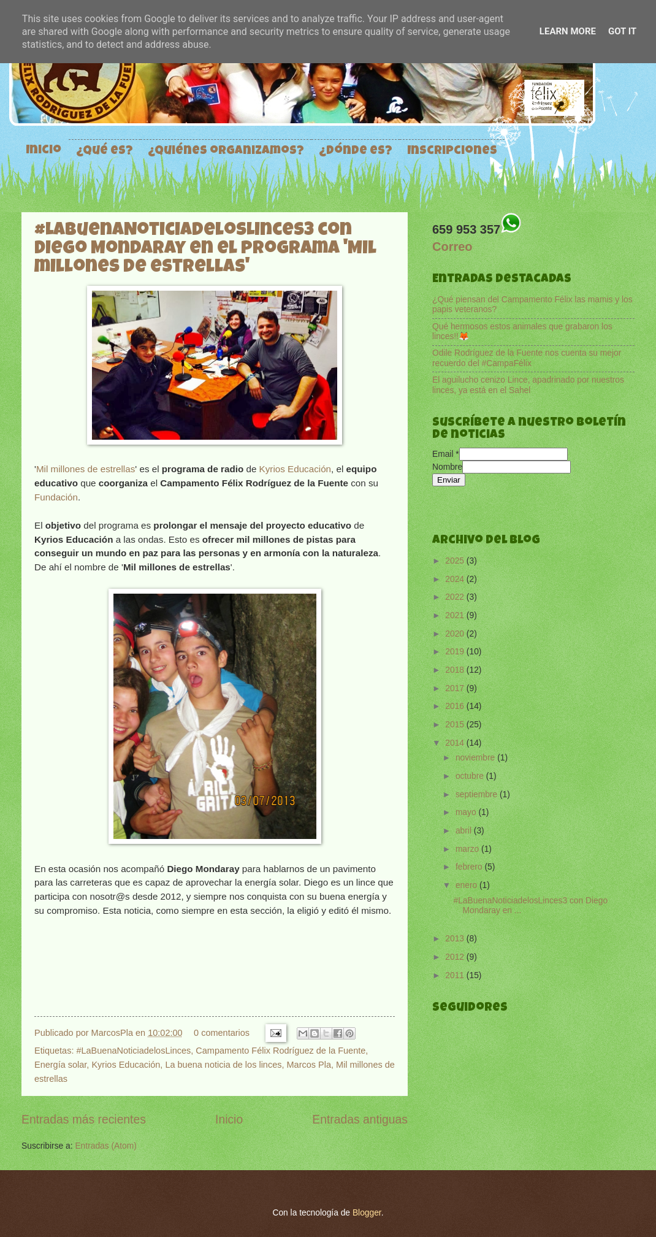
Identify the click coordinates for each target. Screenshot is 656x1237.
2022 (456, 597)
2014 (456, 743)
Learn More (568, 31)
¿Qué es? (104, 151)
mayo (467, 812)
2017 (456, 688)
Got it (622, 31)
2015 (456, 724)
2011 (456, 975)
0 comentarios (222, 1033)
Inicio (43, 151)
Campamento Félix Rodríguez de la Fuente (280, 1050)
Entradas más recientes (83, 1119)
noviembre (476, 757)
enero (467, 885)
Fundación (56, 497)
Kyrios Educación (295, 469)
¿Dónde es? (355, 151)
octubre (471, 776)
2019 (456, 651)
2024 (456, 579)
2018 (456, 670)
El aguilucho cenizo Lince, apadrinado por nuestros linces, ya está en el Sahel (528, 385)
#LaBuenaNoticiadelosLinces (133, 1050)
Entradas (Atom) (105, 1146)
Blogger (367, 1212)
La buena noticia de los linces (223, 1065)
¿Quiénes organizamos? (226, 151)
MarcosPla (113, 1033)
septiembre (478, 794)
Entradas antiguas (360, 1119)
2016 (456, 706)
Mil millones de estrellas (85, 469)
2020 (456, 633)
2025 (456, 560)
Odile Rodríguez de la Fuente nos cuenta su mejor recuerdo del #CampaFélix (526, 358)
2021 (456, 615)
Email (445, 454)
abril (465, 830)
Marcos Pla (309, 1065)
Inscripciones (452, 151)
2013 (456, 938)
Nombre (447, 467)
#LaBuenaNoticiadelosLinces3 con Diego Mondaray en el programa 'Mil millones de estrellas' (205, 249)
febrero (470, 866)
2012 (456, 957)
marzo (468, 849)
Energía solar (60, 1065)
